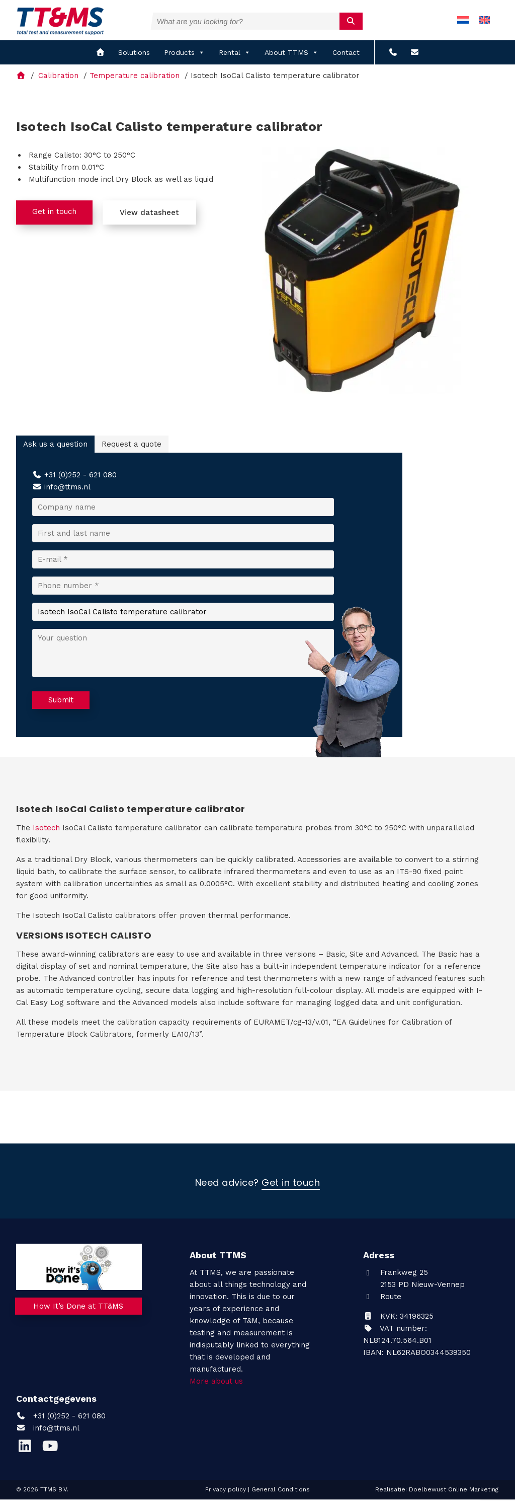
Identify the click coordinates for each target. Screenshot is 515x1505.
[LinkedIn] (28, 1453)
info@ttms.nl (67, 492)
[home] (100, 58)
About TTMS (291, 58)
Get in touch (54, 216)
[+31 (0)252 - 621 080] (393, 58)
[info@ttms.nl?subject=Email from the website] (414, 58)
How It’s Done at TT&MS (79, 1314)
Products (184, 58)
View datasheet (149, 217)
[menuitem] (463, 23)
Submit (60, 705)
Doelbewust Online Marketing (453, 1494)
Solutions (134, 58)
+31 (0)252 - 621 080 (80, 480)
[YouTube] (52, 1453)
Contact (346, 58)
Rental (234, 58)
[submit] (351, 20)
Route (382, 1301)
